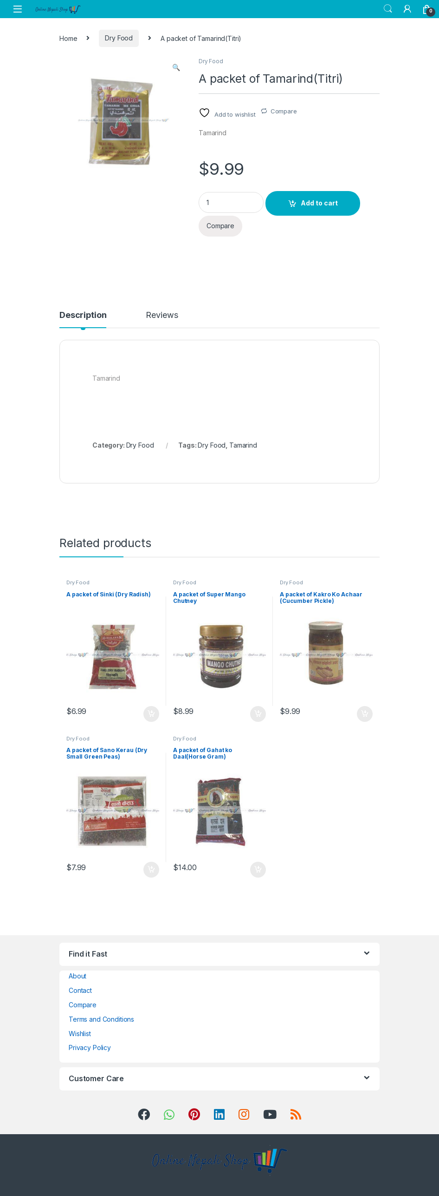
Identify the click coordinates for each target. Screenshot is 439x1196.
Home (68, 38)
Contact (80, 990)
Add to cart (319, 203)
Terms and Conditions (101, 1019)
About (77, 976)
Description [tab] (82, 315)
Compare (284, 111)
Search (388, 9)
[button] (176, 67)
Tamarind (243, 445)
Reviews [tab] (162, 315)
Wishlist (80, 1033)
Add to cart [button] (151, 714)
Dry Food (119, 38)
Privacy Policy (90, 1047)
